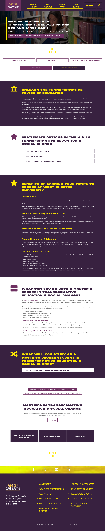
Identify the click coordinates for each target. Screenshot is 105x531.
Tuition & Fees (52, 60)
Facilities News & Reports (51, 503)
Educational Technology (36, 156)
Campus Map (45, 484)
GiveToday (76, 5)
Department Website (19, 60)
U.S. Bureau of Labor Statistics (31, 300)
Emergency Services (48, 498)
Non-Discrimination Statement (79, 504)
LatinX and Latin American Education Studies (44, 161)
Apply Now (52, 420)
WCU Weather (45, 494)
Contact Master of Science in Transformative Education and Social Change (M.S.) (36, 35)
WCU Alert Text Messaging (52, 489)
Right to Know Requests (82, 484)
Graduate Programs (30, 18)
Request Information (69, 68)
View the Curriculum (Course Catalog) (86, 60)
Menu (90, 5)
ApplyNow (62, 5)
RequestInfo (34, 5)
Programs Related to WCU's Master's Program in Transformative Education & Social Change (52, 393)
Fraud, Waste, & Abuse (81, 494)
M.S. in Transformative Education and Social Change (47, 370)
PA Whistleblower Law (81, 498)
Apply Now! (36, 68)
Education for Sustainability (37, 151)
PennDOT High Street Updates (49, 509)
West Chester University (13, 18)
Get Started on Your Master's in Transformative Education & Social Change (52, 389)
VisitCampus (48, 5)
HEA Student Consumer (81, 489)
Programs (22, 18)
